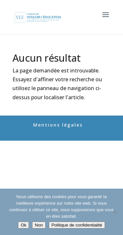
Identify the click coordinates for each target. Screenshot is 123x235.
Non (39, 225)
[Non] (115, 212)
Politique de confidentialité (76, 225)
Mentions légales (58, 125)
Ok (23, 225)
